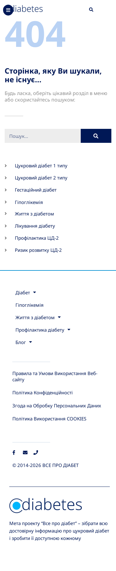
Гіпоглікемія (29, 305)
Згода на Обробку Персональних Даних (56, 405)
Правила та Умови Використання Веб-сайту (54, 376)
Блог (23, 342)
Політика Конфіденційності (42, 392)
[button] (91, 10)
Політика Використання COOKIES (49, 418)
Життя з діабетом (38, 317)
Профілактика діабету (42, 329)
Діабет (25, 292)
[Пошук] (96, 136)
